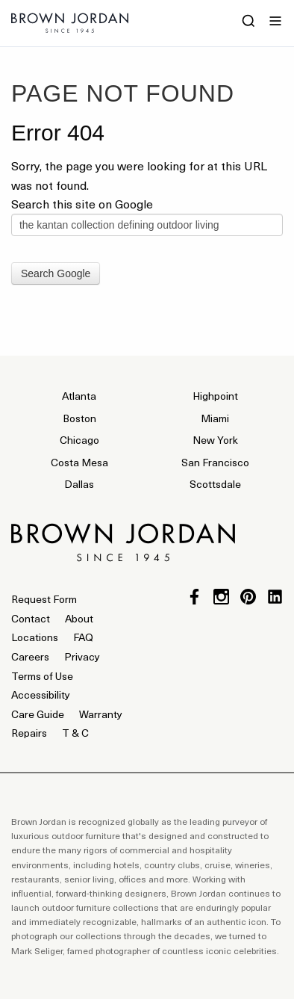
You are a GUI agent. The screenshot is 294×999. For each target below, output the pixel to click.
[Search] (248, 22)
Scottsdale (215, 484)
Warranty (100, 714)
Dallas (79, 484)
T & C (75, 732)
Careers (30, 656)
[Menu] (275, 22)
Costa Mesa (79, 462)
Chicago (79, 440)
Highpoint (215, 395)
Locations (34, 637)
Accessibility (40, 694)
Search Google (55, 273)
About (79, 618)
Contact (30, 618)
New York (215, 440)
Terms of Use (42, 676)
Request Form (44, 599)
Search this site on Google (82, 203)
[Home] (69, 28)
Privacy (82, 656)
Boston (79, 418)
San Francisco (215, 462)
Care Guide (37, 714)
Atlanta (79, 395)
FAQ (83, 637)
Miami (215, 418)
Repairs (29, 732)
